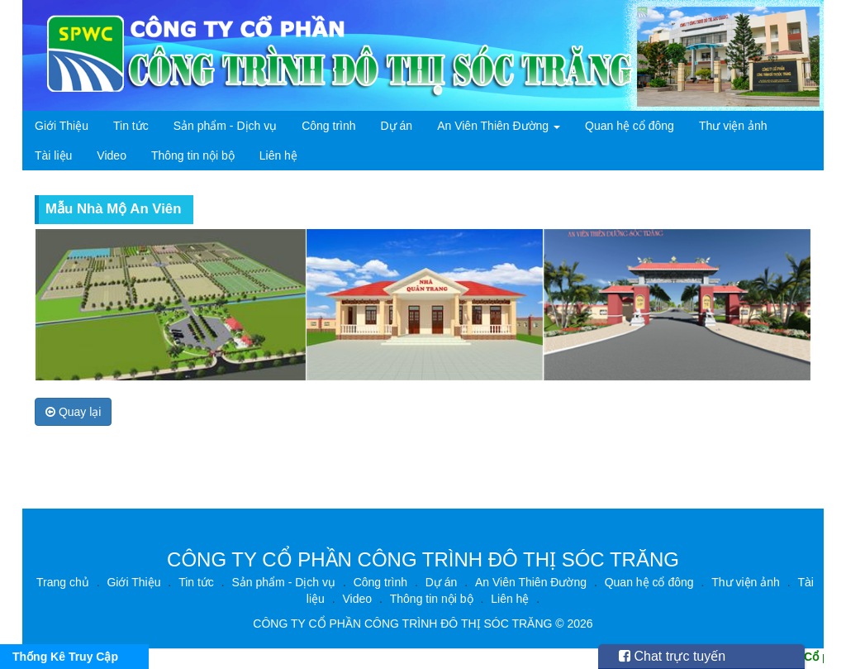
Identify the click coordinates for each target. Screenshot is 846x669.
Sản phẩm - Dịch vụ (225, 125)
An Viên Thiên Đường (498, 125)
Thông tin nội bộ (193, 155)
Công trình (328, 125)
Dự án (397, 125)
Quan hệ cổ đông (629, 125)
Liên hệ (278, 155)
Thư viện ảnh (733, 125)
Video (111, 155)
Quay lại (73, 411)
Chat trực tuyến (672, 656)
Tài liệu (53, 155)
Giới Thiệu (61, 125)
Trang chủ (62, 582)
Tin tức (131, 125)
